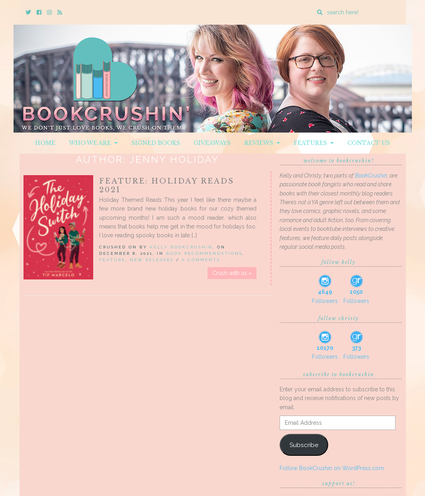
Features (314, 142)
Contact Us (368, 142)
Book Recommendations (204, 253)
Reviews (262, 142)
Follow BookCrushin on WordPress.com (332, 468)
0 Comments (201, 260)
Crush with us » (232, 273)
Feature (112, 260)
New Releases (152, 260)
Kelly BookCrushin (181, 247)
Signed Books (155, 142)
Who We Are (93, 142)
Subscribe (304, 445)
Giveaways (212, 142)
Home (45, 142)
